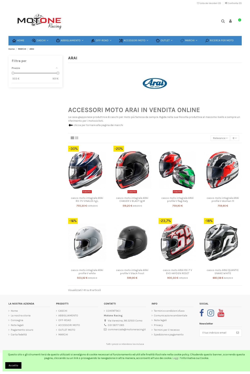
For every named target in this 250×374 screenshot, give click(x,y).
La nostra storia (20, 315)
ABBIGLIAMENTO (68, 315)
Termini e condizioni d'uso (169, 310)
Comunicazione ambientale (170, 315)
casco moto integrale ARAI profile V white (87, 272)
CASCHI (62, 310)
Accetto (13, 365)
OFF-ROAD (64, 320)
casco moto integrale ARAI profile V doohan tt (223, 199)
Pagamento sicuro (22, 329)
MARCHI (63, 334)
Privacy (158, 325)
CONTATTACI (113, 310)
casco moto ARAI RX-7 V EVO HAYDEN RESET (177, 272)
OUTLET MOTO (66, 329)
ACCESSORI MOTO (69, 325)
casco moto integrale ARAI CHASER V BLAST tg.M (132, 199)
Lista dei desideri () (209, 3)
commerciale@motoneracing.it (127, 329)
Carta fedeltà (19, 334)
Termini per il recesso (167, 329)
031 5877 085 (116, 325)
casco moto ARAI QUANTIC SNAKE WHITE (223, 272)
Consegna (17, 320)
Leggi (175, 358)
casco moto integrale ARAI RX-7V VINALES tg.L (87, 199)
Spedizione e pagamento (169, 334)
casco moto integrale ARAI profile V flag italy (177, 199)
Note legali (17, 325)
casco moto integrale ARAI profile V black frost (132, 272)
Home (14, 310)
